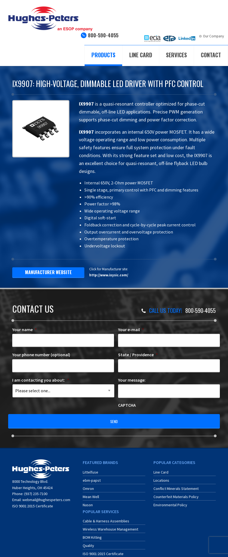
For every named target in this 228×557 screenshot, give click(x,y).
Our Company (213, 36)
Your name (24, 329)
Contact (211, 55)
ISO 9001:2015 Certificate (32, 503)
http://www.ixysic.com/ (108, 275)
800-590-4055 (103, 35)
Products (103, 55)
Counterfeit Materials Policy (176, 493)
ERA (173, 36)
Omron (88, 485)
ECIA (157, 36)
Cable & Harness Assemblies (106, 518)
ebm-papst (92, 477)
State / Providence (138, 354)
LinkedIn (191, 36)
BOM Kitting (92, 534)
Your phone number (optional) (41, 354)
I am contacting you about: (40, 380)
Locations (161, 477)
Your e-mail (131, 329)
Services (176, 55)
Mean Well (91, 493)
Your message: (132, 380)
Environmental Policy (170, 501)
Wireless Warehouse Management (110, 526)
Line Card (140, 55)
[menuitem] (152, 38)
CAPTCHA (127, 405)
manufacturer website (48, 272)
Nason (88, 501)
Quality (88, 542)
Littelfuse (90, 468)
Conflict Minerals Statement (176, 485)
